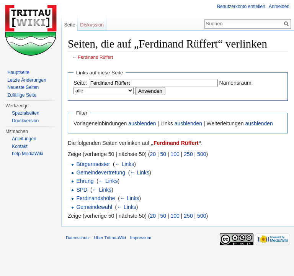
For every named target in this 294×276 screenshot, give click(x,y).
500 (201, 154)
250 (188, 154)
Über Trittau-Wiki (110, 237)
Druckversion (25, 120)
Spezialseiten (25, 113)
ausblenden (142, 123)
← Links (124, 164)
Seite (69, 25)
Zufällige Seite (21, 95)
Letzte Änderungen (26, 80)
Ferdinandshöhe (95, 198)
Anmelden (279, 6)
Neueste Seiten (23, 87)
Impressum (140, 237)
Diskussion (92, 25)
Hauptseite (18, 72)
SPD (81, 190)
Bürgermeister (93, 164)
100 (175, 154)
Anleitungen (24, 138)
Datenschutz (78, 237)
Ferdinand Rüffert (95, 56)
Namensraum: (236, 83)
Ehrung (84, 181)
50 (163, 154)
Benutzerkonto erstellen (241, 6)
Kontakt (20, 146)
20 (153, 154)
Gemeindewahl (94, 207)
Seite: (80, 83)
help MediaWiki (27, 153)
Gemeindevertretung (100, 172)
